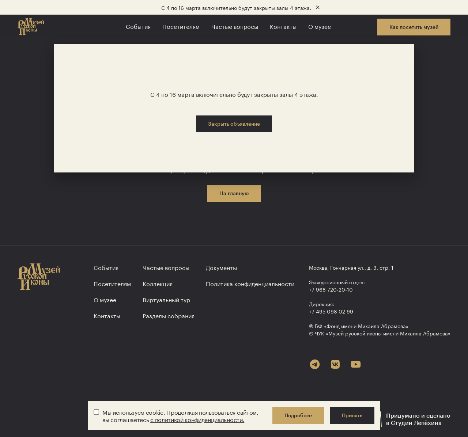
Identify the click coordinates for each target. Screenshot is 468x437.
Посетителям (181, 25)
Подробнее (298, 415)
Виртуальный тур (166, 299)
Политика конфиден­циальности (250, 283)
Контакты (283, 25)
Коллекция (158, 283)
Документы (221, 266)
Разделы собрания (169, 315)
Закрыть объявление (234, 124)
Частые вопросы (234, 25)
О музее (319, 25)
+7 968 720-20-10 (331, 289)
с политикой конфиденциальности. (197, 418)
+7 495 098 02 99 (331, 311)
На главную (234, 193)
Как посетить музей (413, 27)
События (138, 25)
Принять (352, 415)
